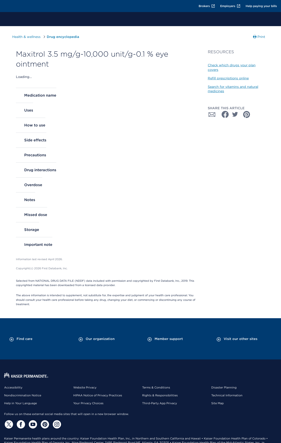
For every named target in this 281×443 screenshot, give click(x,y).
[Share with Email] (212, 114)
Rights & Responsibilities (160, 395)
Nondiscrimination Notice (22, 395)
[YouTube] (32, 424)
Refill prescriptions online (228, 78)
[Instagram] (56, 424)
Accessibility (13, 387)
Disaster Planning (224, 387)
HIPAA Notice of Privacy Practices (97, 395)
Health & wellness (26, 37)
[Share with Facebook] (223, 114)
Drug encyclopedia (63, 37)
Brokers (207, 6)
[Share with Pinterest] (247, 114)
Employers (230, 6)
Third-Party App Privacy (159, 403)
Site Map (217, 403)
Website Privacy (84, 387)
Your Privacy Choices (88, 403)
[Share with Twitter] (235, 114)
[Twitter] (8, 424)
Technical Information (227, 395)
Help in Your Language (20, 403)
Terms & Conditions (156, 387)
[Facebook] (20, 424)
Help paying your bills (261, 6)
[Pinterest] (44, 424)
